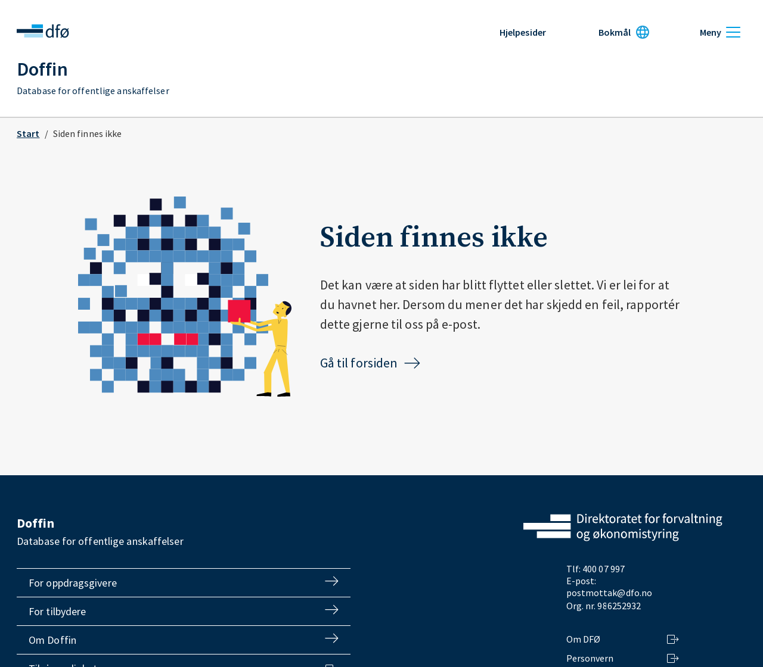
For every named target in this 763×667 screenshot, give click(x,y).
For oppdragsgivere (184, 583)
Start (28, 133)
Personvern (623, 658)
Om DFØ (623, 639)
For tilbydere (184, 611)
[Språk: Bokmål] (624, 32)
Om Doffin (184, 640)
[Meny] (720, 32)
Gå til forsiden (371, 362)
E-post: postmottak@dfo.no (609, 587)
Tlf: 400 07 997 (595, 569)
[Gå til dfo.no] (623, 528)
